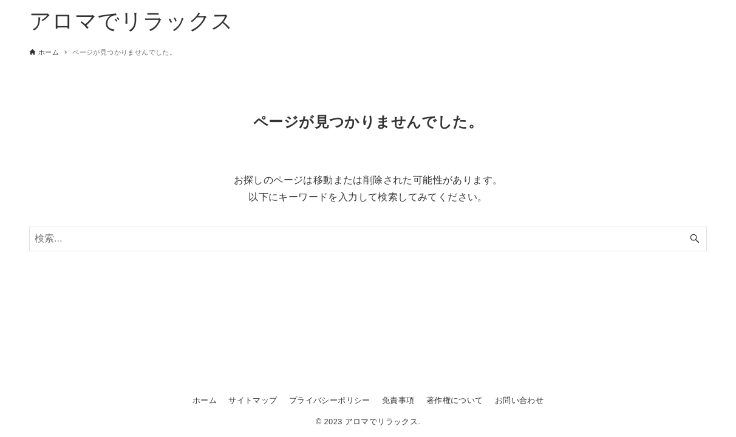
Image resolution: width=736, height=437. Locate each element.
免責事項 (398, 400)
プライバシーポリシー (329, 400)
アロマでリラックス (131, 20)
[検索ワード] (368, 238)
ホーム (205, 400)
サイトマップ (252, 400)
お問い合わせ (519, 400)
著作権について (454, 400)
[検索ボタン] (695, 238)
